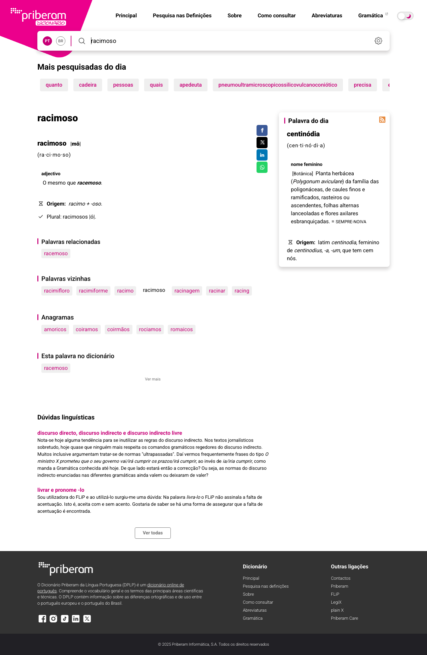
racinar (217, 291)
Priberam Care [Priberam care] (344, 618)
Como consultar (277, 15)
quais (156, 85)
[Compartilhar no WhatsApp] (262, 167)
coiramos (87, 329)
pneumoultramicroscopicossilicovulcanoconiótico (278, 85)
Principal (251, 578)
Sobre (235, 15)
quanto (54, 85)
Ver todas (153, 533)
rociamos (150, 329)
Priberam (339, 586)
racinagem (186, 291)
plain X (337, 610)
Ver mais (153, 379)
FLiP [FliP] (335, 594)
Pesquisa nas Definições (182, 15)
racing (242, 291)
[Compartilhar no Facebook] (262, 130)
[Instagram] (53, 622)
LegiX (336, 602)
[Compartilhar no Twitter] (262, 142)
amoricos (55, 329)
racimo (125, 291)
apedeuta (190, 85)
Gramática (373, 15)
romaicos (181, 329)
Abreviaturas (327, 15)
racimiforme (93, 291)
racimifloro (57, 291)
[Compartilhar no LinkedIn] (262, 155)
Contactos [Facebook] (341, 578)
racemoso (56, 253)
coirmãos (118, 329)
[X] (87, 622)
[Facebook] (42, 622)
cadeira (88, 85)
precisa (362, 85)
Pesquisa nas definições (266, 586)
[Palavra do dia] (382, 119)
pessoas (123, 85)
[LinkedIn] (76, 622)
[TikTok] (65, 622)
